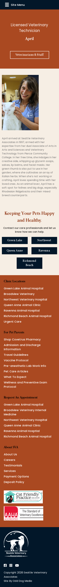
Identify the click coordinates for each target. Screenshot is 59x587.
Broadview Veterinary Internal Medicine (25, 412)
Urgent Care (12, 322)
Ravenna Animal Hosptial (22, 431)
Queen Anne (15, 251)
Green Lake (14, 240)
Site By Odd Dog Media (18, 581)
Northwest (44, 240)
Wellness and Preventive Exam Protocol (25, 384)
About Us (10, 454)
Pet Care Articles (16, 371)
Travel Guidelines (16, 355)
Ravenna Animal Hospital (22, 310)
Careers (9, 460)
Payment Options (16, 476)
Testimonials (13, 465)
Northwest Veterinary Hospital (25, 299)
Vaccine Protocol (16, 360)
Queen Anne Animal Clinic (22, 305)
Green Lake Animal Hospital (23, 288)
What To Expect (15, 377)
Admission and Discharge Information (22, 347)
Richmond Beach (29, 263)
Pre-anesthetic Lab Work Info (25, 366)
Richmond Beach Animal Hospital (27, 316)
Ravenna (44, 251)
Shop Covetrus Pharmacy (22, 339)
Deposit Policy (14, 482)
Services (10, 471)
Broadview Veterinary (19, 294)
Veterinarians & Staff (29, 55)
